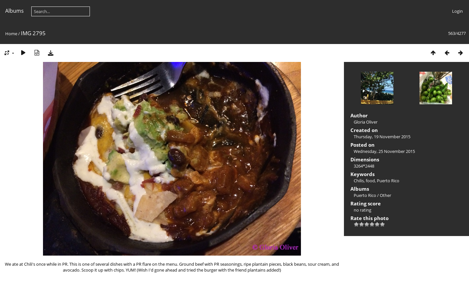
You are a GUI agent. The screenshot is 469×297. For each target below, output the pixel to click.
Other (385, 195)
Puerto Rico (388, 181)
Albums (14, 10)
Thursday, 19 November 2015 (382, 137)
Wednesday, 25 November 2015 (384, 151)
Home (11, 34)
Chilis (359, 181)
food (370, 181)
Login (457, 11)
